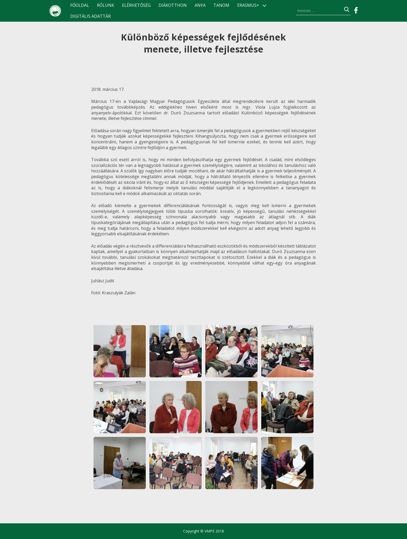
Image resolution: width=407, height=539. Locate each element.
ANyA (200, 5)
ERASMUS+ (248, 5)
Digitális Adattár (90, 16)
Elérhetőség (136, 5)
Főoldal (79, 5)
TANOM (221, 5)
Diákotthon (173, 5)
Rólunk (105, 5)
